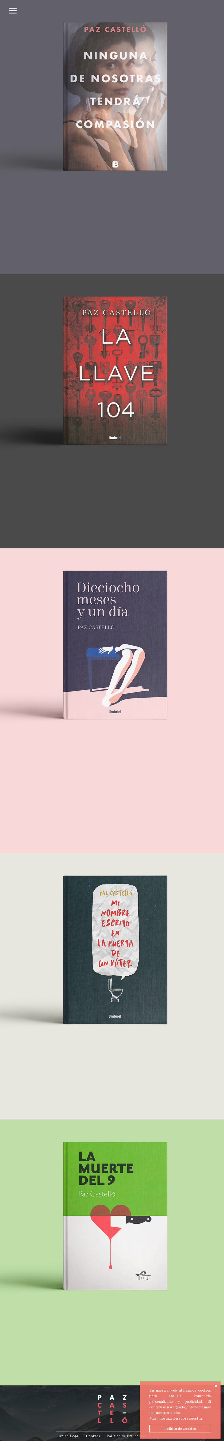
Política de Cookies (180, 1429)
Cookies (93, 1436)
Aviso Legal (69, 1436)
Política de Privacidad (126, 1436)
